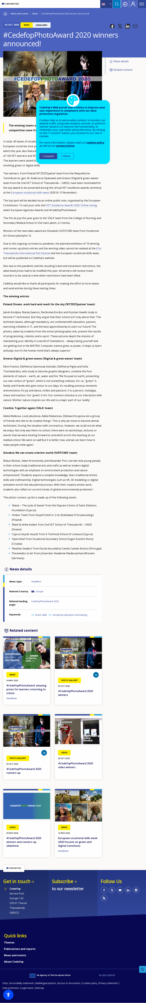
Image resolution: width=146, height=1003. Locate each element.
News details (121, 61)
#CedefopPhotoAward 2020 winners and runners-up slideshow (23, 842)
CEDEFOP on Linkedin (128, 890)
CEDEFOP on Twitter (112, 890)
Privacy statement (108, 983)
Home (5, 13)
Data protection (10, 987)
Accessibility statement (22, 983)
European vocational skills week (30, 192)
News (35, 13)
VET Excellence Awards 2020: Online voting (71, 205)
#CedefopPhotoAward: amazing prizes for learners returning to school (26, 689)
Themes (9, 942)
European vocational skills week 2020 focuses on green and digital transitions (77, 842)
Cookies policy (89, 983)
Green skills (41, 614)
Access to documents (69, 983)
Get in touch (16, 881)
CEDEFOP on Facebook (104, 890)
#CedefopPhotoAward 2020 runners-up (23, 771)
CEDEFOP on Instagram (136, 890)
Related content (123, 70)
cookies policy (95, 142)
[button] (112, 26)
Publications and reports (20, 949)
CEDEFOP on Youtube (120, 890)
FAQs (5, 983)
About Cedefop (14, 961)
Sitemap (39, 987)
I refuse (65, 156)
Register (133, 4)
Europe (39, 591)
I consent (48, 156)
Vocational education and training (70, 614)
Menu (141, 4)
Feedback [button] (142, 969)
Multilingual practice (46, 983)
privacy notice (65, 146)
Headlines (36, 581)
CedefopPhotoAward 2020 (45, 601)
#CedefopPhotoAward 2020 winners (75, 693)
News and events (19, 13)
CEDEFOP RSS (104, 898)
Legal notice (27, 987)
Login (125, 4)
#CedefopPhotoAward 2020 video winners (75, 765)
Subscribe (62, 881)
